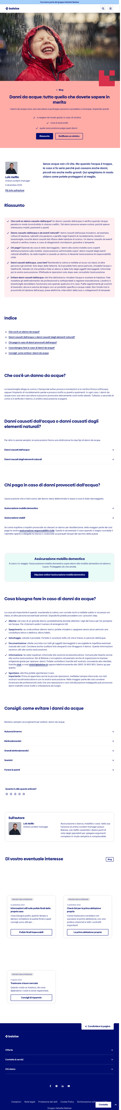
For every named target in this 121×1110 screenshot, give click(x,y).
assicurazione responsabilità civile (37, 530)
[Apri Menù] (110, 8)
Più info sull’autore (14, 190)
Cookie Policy (67, 1101)
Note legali (29, 1101)
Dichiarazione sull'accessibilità (92, 1101)
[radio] (6, 794)
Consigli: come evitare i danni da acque (29, 353)
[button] (59, 450)
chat (19, 664)
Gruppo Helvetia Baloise (59, 1108)
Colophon (16, 1101)
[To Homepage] (13, 8)
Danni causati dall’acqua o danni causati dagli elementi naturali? (42, 337)
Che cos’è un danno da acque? (24, 331)
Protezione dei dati (47, 1101)
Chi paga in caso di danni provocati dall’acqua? (33, 342)
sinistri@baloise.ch (38, 664)
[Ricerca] (103, 8)
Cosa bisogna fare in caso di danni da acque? (32, 347)
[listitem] (59, 450)
